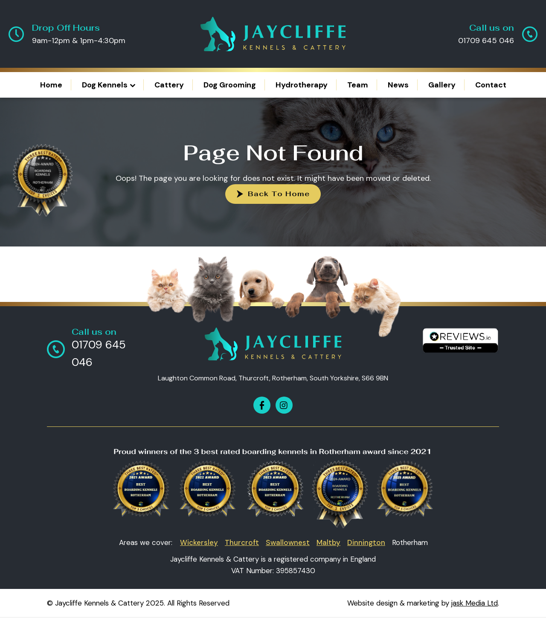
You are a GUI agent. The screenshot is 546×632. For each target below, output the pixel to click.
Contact (490, 85)
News (398, 85)
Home (51, 85)
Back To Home (279, 193)
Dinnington (366, 542)
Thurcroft (242, 542)
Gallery (442, 85)
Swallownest (288, 542)
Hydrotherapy (302, 85)
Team (357, 85)
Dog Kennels (105, 85)
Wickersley (199, 542)
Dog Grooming (229, 85)
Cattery (169, 85)
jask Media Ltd (474, 603)
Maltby (328, 542)
